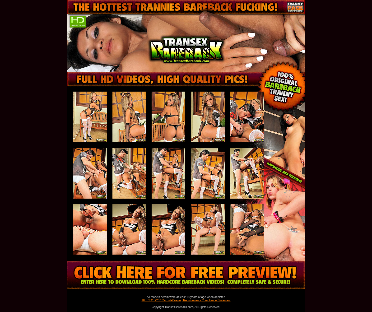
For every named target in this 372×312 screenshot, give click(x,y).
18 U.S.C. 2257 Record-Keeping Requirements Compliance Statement (186, 300)
